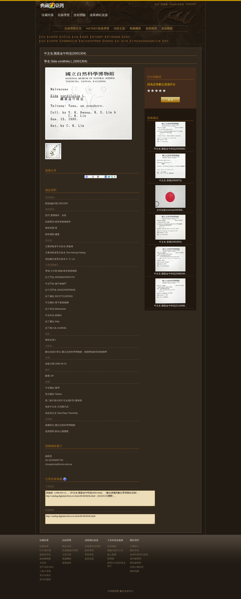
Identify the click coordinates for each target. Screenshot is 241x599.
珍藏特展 (48, 15)
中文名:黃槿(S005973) (170, 180)
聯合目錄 (66, 546)
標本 (166, 41)
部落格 (164, 4)
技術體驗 (80, 15)
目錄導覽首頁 (73, 28)
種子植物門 (97, 37)
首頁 (157, 4)
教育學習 (89, 550)
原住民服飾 (45, 579)
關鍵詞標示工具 (115, 550)
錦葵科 (127, 37)
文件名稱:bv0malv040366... (170, 210)
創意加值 (89, 558)
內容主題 (119, 28)
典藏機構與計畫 (69, 41)
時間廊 (110, 558)
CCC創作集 (45, 550)
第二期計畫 (122, 41)
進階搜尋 (151, 28)
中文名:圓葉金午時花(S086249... (170, 273)
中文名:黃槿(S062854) (170, 242)
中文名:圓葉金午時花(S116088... (170, 305)
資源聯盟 (167, 28)
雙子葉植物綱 (113, 37)
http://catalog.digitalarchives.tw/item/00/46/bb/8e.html (100, 519)
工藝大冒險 (45, 571)
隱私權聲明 (135, 563)
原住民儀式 (45, 575)
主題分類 (66, 554)
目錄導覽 (64, 15)
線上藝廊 (111, 554)
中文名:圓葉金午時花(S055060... (170, 148)
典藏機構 (135, 28)
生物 (76, 37)
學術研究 (89, 554)
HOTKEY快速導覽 (97, 28)
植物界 (85, 37)
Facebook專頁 (177, 4)
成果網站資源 (99, 15)
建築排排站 (45, 554)
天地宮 (43, 563)
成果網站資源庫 (93, 546)
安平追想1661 (47, 567)
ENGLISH (191, 4)
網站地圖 (134, 571)
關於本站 (134, 550)
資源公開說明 (136, 567)
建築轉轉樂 (45, 558)
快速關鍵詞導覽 (70, 550)
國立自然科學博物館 (91, 41)
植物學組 (108, 41)
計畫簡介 (134, 546)
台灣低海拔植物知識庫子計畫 (146, 41)
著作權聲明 (135, 558)
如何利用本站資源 (139, 554)
